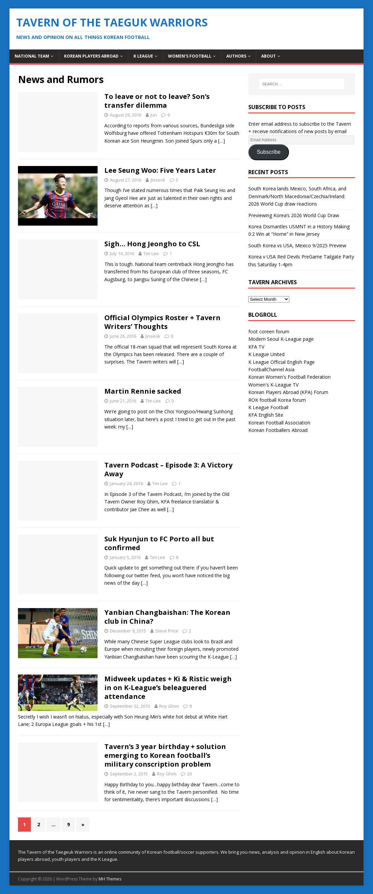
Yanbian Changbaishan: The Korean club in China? (167, 617)
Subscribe (269, 152)
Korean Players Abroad (91, 56)
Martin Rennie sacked (142, 391)
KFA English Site (265, 415)
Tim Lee (151, 253)
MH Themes (110, 879)
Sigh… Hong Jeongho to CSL (152, 243)
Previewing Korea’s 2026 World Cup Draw (293, 215)
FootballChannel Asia (271, 369)
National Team (32, 56)
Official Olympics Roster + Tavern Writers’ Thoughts (162, 322)
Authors (236, 56)
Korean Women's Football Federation (289, 377)
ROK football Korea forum (277, 400)
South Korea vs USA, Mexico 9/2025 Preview (297, 245)
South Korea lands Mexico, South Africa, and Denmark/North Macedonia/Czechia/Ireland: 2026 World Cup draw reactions (297, 196)
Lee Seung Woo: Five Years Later (160, 170)
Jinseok (157, 180)
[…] (221, 141)
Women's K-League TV (273, 384)
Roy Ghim (169, 706)
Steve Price (166, 631)
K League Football (268, 407)
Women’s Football (189, 56)
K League (143, 56)
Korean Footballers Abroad (278, 430)
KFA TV (256, 347)
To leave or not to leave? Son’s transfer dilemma (157, 101)
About (268, 56)
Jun (153, 115)
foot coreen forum (268, 331)
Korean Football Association (279, 422)
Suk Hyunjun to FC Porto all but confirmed (159, 543)
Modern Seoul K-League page (281, 339)
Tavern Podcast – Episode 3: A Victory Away (168, 469)
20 (189, 774)
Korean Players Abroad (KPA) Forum (288, 392)
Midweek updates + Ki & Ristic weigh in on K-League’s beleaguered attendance (168, 687)
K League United (266, 354)
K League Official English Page (281, 362)
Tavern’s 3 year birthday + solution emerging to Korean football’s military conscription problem (165, 755)
